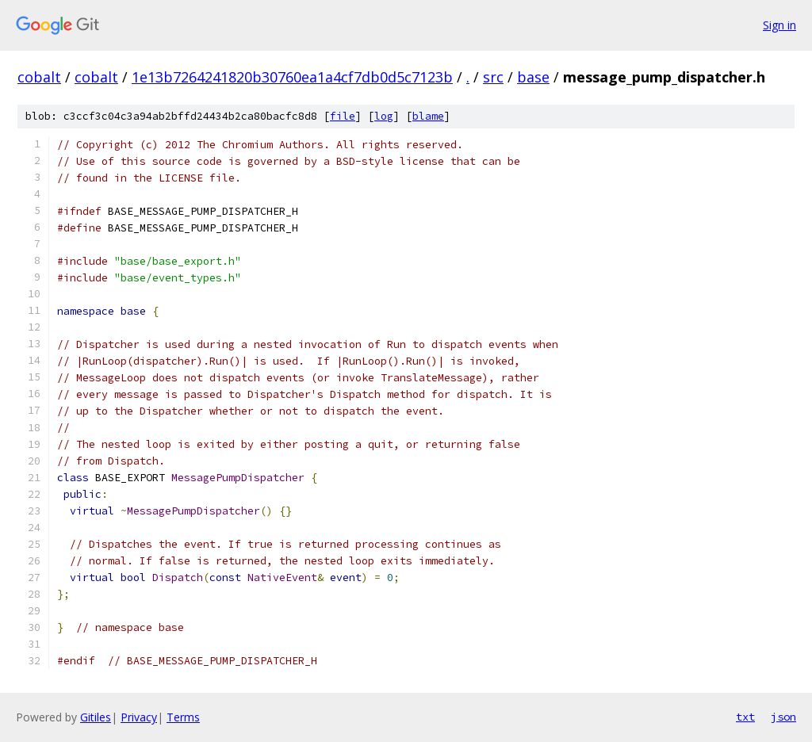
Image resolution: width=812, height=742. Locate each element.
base (533, 76)
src (493, 76)
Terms (183, 717)
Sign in (779, 25)
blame (428, 116)
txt (745, 716)
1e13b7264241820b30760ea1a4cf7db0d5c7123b (292, 76)
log (383, 116)
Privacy (139, 717)
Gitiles (95, 717)
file (342, 116)
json (783, 716)
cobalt (39, 76)
